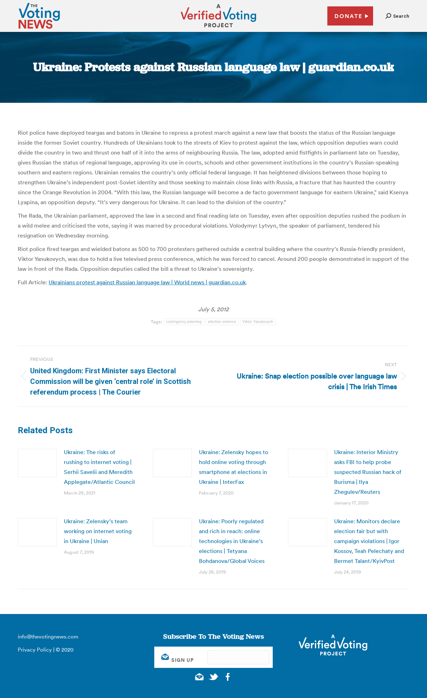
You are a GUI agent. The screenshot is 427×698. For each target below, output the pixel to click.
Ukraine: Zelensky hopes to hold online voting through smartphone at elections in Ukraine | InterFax (233, 466)
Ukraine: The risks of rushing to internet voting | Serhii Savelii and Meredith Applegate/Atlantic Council (99, 466)
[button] (397, 16)
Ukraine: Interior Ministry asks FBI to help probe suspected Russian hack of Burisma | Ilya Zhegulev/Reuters (367, 471)
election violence (222, 322)
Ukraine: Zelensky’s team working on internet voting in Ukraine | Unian (98, 531)
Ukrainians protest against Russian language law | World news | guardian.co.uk (147, 282)
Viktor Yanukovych (258, 322)
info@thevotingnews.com (48, 636)
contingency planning (184, 322)
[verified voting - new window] (218, 28)
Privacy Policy (35, 649)
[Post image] (37, 463)
